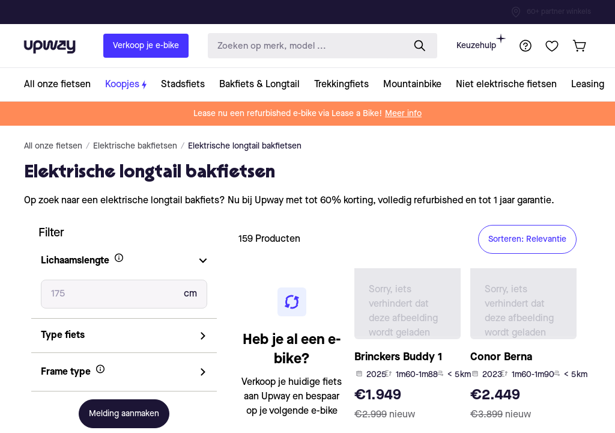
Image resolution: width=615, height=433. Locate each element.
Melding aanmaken (124, 414)
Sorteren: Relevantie (527, 239)
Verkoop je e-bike (146, 45)
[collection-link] (61, 84)
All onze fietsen (53, 146)
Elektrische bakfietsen (135, 146)
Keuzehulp (481, 42)
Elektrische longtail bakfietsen (244, 146)
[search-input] (303, 46)
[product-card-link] (407, 347)
